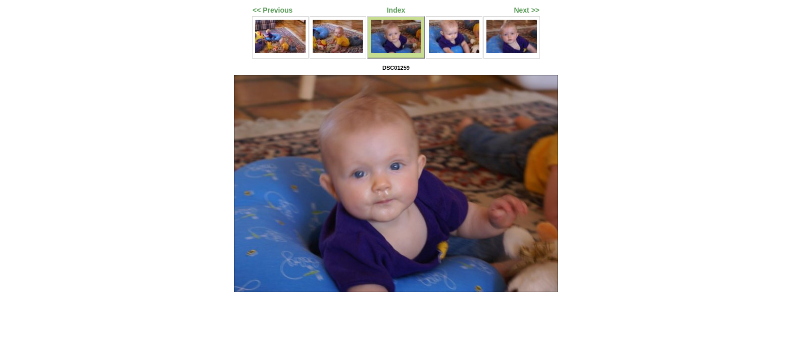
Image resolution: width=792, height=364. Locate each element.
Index (396, 10)
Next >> (526, 10)
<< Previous (272, 10)
